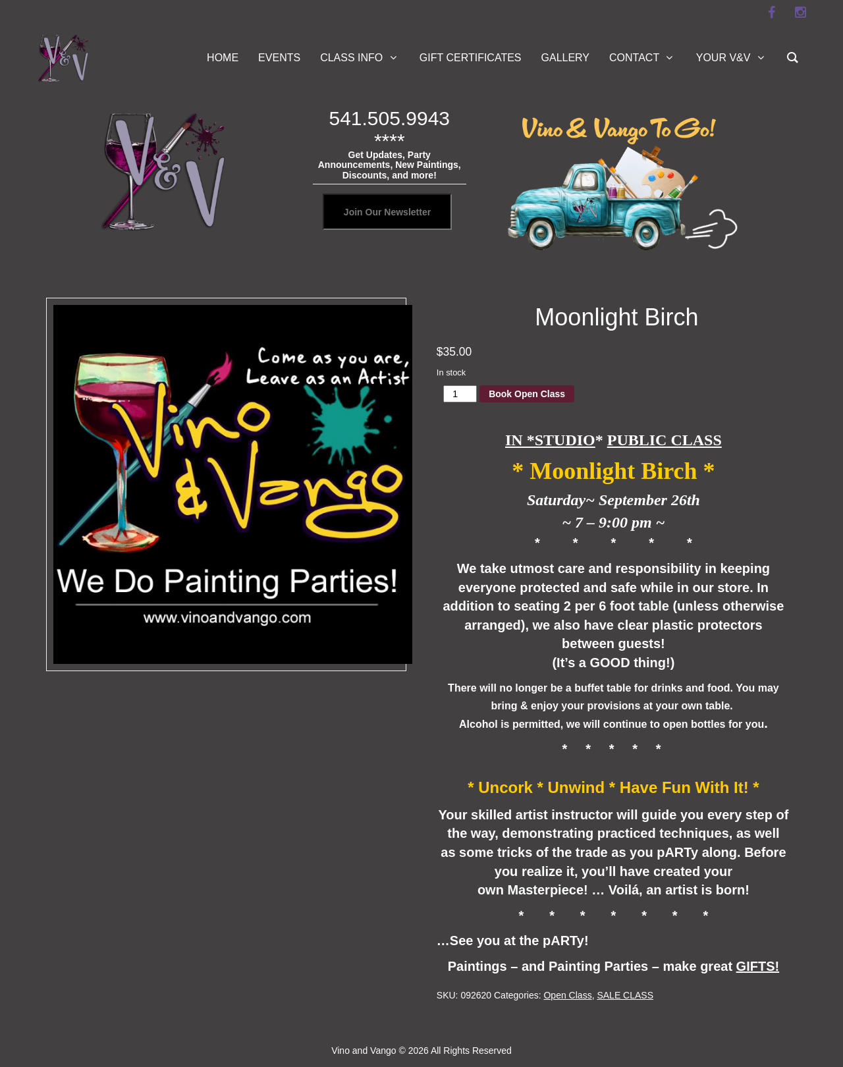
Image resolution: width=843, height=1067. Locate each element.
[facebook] (771, 12)
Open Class (567, 995)
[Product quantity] (460, 393)
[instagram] (800, 12)
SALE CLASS (625, 995)
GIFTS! (758, 966)
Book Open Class (527, 394)
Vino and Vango (363, 1050)
